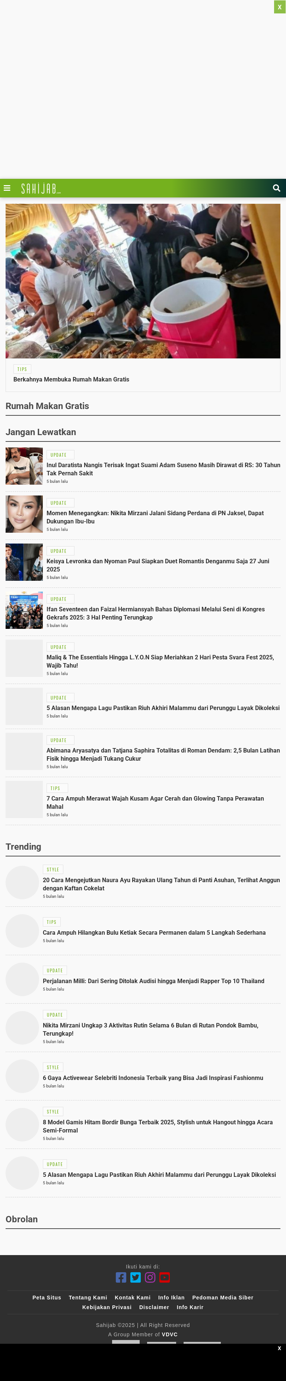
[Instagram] (150, 1277)
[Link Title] (9, 188)
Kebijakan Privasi (107, 1307)
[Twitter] (135, 1277)
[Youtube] (164, 1277)
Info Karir (190, 1307)
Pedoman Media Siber (222, 1298)
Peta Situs (46, 1298)
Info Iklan (171, 1298)
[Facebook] (121, 1277)
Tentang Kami (88, 1298)
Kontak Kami (133, 1298)
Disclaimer (154, 1307)
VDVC (170, 1334)
